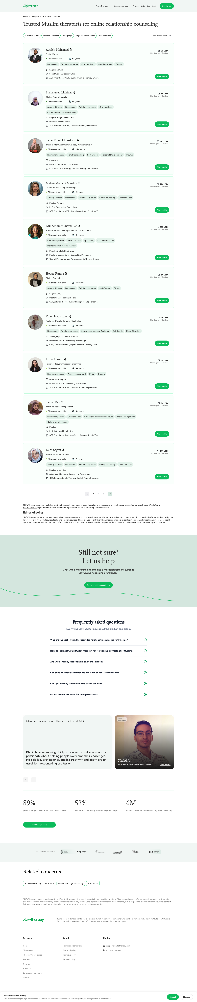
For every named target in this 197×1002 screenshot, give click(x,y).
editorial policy (103, 522)
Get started (166, 6)
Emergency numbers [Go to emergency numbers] (32, 973)
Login (154, 6)
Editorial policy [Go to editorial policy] (69, 950)
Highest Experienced (85, 35)
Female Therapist (51, 35)
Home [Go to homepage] (26, 945)
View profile (165, 764)
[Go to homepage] (30, 6)
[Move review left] (25, 779)
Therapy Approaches (32, 955)
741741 (161, 918)
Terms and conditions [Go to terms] (72, 945)
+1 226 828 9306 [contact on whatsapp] (113, 950)
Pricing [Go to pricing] (26, 959)
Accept (173, 997)
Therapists (35, 16)
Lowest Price (105, 35)
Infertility (49, 883)
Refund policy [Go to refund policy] (69, 959)
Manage (186, 997)
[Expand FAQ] (145, 639)
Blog (148, 6)
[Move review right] (33, 779)
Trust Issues (93, 883)
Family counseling (33, 883)
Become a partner (122, 6)
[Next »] (110, 494)
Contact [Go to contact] (26, 964)
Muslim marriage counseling (70, 883)
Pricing (135, 6)
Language (67, 35)
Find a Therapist (104, 6)
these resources (102, 921)
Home (25, 16)
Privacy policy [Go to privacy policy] (69, 955)
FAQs (142, 6)
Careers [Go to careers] (26, 977)
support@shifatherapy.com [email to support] (118, 945)
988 (78, 921)
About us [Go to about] (27, 968)
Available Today (32, 35)
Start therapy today (39, 825)
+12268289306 (30, 507)
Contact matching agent (98, 585)
